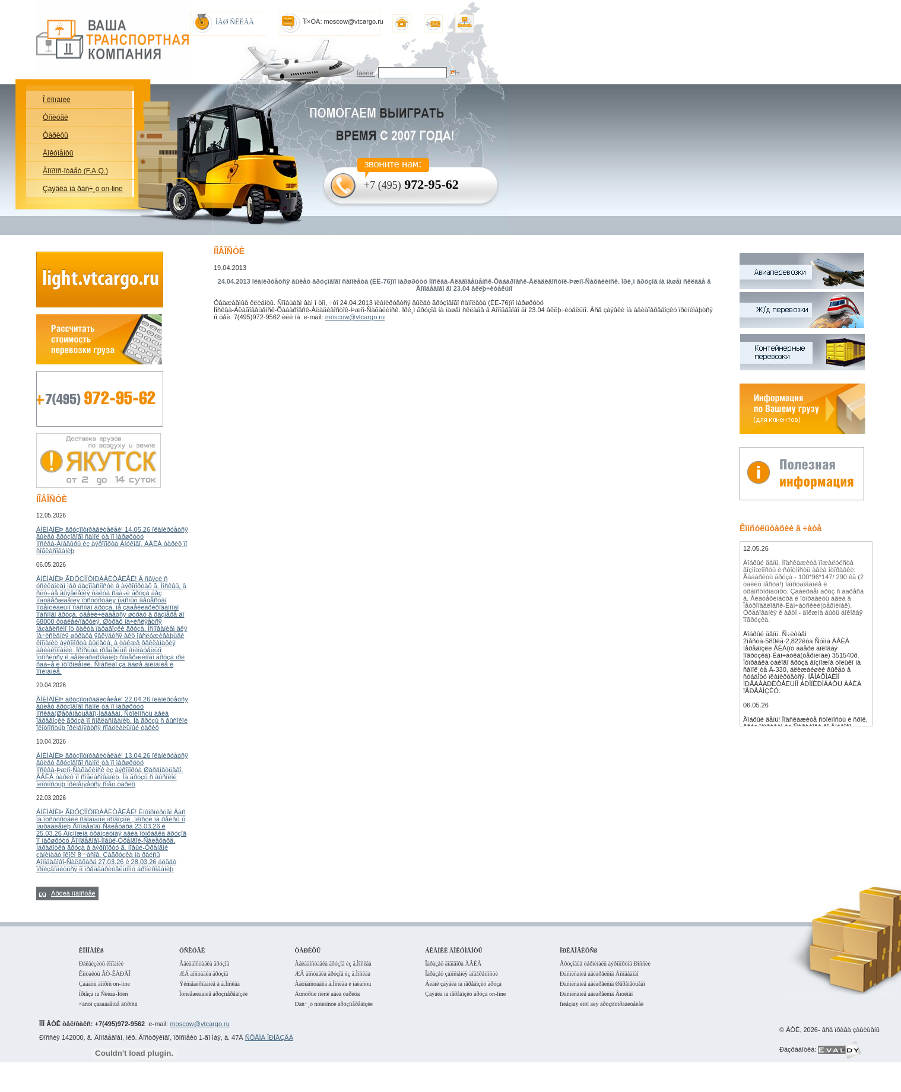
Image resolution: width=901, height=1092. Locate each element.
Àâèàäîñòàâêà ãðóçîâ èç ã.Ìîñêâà (332, 963)
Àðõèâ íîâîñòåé (73, 893)
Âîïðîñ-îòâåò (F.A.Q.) (75, 171)
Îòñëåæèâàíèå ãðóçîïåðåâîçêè (213, 994)
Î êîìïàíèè (57, 100)
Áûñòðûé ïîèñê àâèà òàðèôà (327, 994)
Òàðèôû (55, 135)
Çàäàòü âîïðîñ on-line (104, 983)
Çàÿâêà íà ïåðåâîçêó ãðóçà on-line (465, 994)
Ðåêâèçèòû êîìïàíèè (101, 963)
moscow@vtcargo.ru (355, 316)
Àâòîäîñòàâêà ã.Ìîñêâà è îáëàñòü (332, 983)
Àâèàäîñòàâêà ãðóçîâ (204, 963)
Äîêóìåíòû (58, 153)
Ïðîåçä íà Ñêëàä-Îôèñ (103, 994)
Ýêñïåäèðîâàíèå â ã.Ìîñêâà (209, 983)
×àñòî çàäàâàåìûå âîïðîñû (108, 1004)
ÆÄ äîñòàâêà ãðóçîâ (203, 973)
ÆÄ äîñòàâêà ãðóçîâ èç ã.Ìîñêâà (332, 973)
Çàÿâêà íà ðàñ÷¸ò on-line (83, 189)
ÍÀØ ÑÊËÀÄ (234, 22)
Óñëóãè (55, 117)
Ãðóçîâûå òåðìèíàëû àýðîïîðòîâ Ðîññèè (605, 963)
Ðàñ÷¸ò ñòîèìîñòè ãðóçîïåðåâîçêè (333, 1004)
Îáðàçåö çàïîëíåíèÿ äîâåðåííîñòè (461, 973)
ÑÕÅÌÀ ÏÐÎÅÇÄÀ (269, 1037)
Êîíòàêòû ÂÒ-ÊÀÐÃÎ (105, 973)
